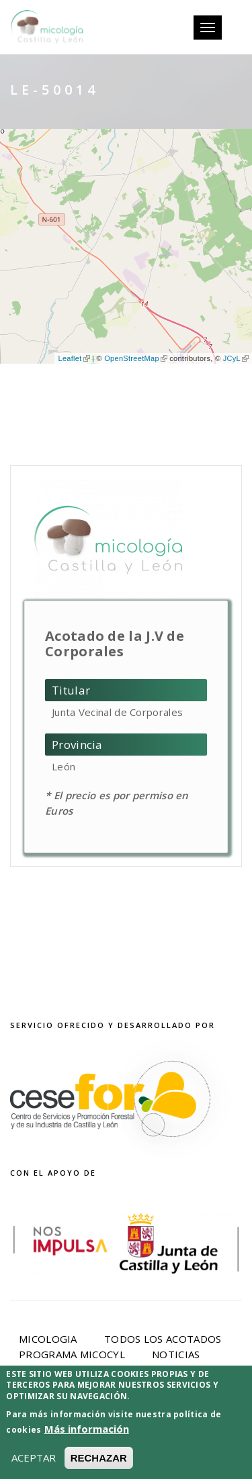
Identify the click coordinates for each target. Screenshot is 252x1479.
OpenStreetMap (135, 358)
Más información (86, 1429)
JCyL (236, 358)
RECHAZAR (99, 1458)
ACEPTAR (33, 1458)
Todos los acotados (162, 1338)
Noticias (176, 1354)
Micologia (48, 1338)
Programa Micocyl (72, 1354)
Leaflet (73, 358)
